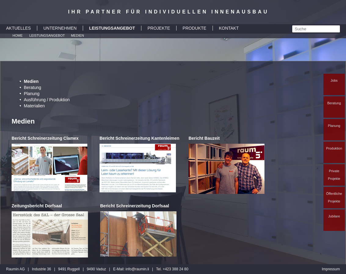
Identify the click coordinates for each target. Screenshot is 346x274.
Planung (334, 126)
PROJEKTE (159, 28)
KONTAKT (229, 28)
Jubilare (334, 216)
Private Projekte (334, 174)
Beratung (334, 103)
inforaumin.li (137, 269)
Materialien (34, 105)
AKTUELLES (18, 28)
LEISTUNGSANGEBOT (112, 28)
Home (18, 35)
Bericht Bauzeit (204, 138)
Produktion (334, 148)
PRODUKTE (194, 28)
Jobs (333, 80)
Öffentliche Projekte (334, 197)
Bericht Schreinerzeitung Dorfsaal (134, 205)
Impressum (331, 269)
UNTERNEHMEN (60, 28)
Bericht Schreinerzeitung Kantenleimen (139, 138)
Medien (77, 35)
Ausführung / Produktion (47, 99)
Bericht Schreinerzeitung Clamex (45, 138)
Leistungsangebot (47, 35)
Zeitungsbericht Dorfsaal (37, 205)
